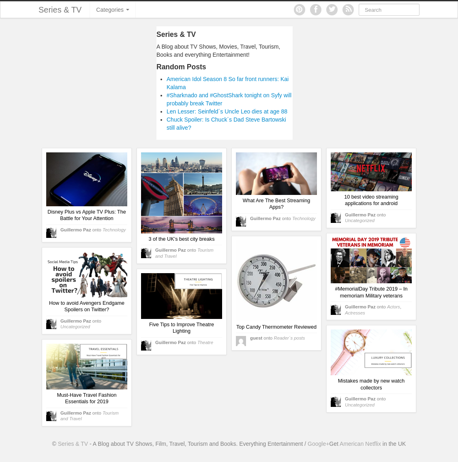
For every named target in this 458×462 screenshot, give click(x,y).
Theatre (205, 342)
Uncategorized (360, 220)
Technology (114, 229)
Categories (112, 9)
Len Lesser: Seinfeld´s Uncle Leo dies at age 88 (227, 111)
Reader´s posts (289, 338)
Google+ (318, 444)
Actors (393, 306)
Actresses (355, 312)
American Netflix (360, 444)
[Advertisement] (80, 83)
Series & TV (60, 9)
